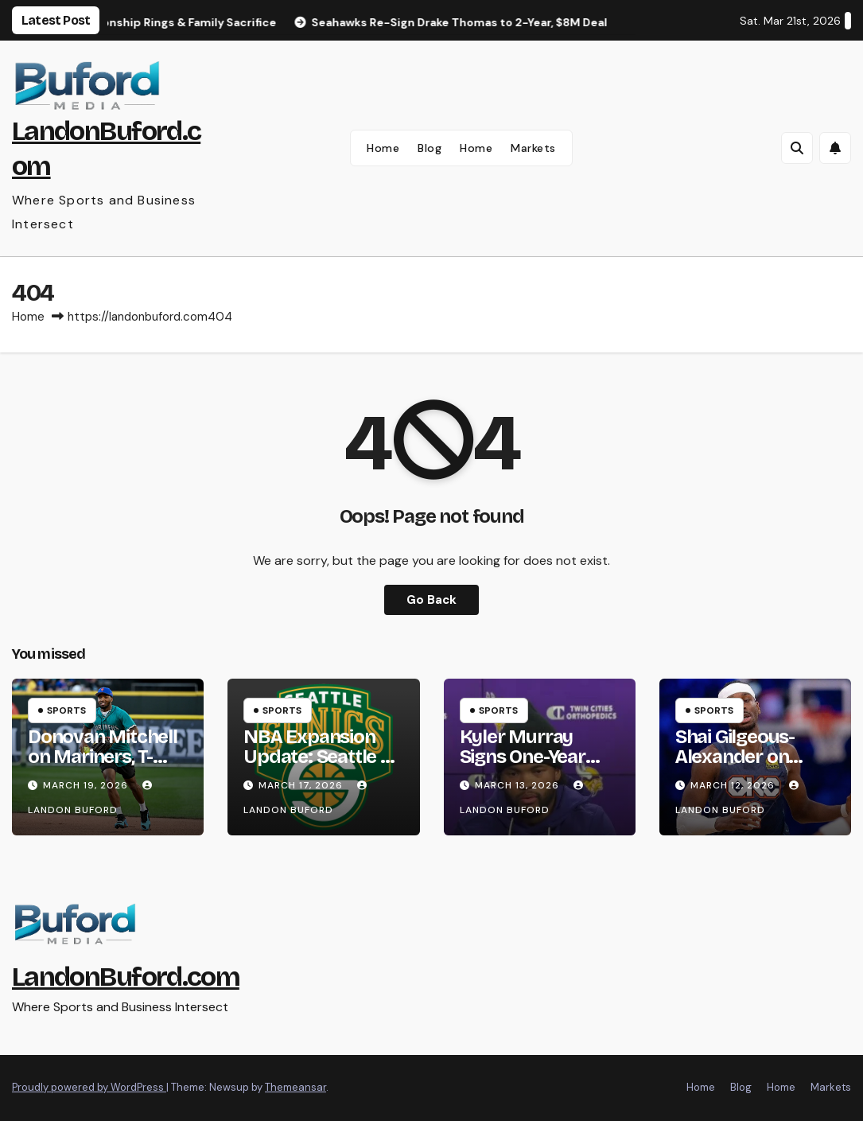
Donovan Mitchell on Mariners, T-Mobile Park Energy (102, 767)
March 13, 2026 (518, 785)
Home (383, 148)
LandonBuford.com (125, 976)
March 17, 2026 (302, 785)
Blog (429, 148)
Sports (66, 710)
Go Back (431, 600)
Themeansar (295, 1087)
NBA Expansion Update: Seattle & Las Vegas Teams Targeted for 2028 (321, 767)
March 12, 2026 (734, 785)
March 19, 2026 (87, 785)
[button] (797, 148)
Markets (533, 148)
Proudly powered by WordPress (89, 1087)
